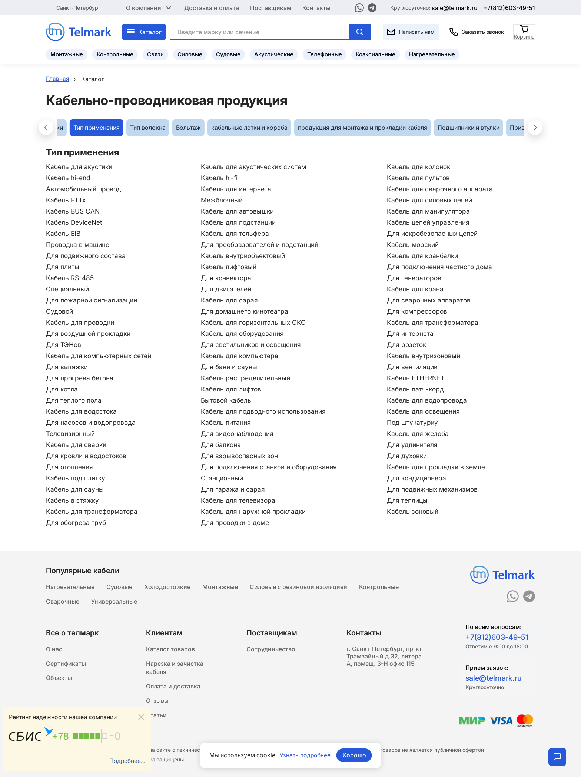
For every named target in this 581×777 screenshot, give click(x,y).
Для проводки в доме (235, 522)
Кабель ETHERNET (417, 378)
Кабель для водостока (82, 411)
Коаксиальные (375, 53)
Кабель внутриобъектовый (243, 255)
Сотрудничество (270, 648)
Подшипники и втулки (468, 128)
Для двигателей (226, 289)
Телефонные (324, 53)
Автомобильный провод (85, 189)
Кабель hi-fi (218, 178)
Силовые (189, 53)
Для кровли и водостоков (88, 456)
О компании (149, 7)
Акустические (273, 53)
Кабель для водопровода (428, 400)
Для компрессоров (419, 311)
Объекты (59, 678)
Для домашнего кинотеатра (245, 311)
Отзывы (157, 702)
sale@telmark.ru (455, 7)
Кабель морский (415, 244)
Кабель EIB (64, 233)
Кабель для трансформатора (434, 322)
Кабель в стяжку (73, 500)
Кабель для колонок (420, 167)
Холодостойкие (167, 585)
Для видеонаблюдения (237, 433)
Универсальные (114, 600)
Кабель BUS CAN (73, 211)
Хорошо (354, 755)
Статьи (156, 717)
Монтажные (66, 53)
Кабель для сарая (229, 300)
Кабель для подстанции (238, 222)
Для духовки (408, 456)
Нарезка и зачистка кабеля (174, 668)
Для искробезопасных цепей (435, 233)
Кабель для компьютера (239, 356)
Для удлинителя (413, 445)
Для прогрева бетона (80, 378)
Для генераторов (415, 278)
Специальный (68, 289)
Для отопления (70, 467)
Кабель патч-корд (417, 389)
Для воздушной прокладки (90, 333)
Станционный (222, 478)
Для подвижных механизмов (435, 489)
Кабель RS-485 (70, 278)
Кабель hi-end (68, 178)
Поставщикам (270, 7)
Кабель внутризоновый (425, 356)
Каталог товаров (170, 648)
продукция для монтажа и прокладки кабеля (362, 128)
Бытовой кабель (226, 400)
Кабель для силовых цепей (431, 200)
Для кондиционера (418, 478)
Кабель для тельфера (234, 233)
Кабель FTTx (66, 200)
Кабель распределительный (245, 378)
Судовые (228, 53)
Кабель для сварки (76, 445)
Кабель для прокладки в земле (438, 467)
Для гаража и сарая (232, 489)
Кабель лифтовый (228, 267)
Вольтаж (188, 128)
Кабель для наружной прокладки (254, 511)
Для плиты (63, 267)
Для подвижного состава (87, 255)
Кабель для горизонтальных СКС (253, 322)
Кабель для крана (416, 289)
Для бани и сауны (229, 367)
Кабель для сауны (75, 489)
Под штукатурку (414, 422)
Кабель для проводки (81, 322)
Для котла (62, 389)
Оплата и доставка (173, 687)
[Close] (141, 716)
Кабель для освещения (425, 411)
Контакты (316, 7)
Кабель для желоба (419, 433)
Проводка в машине (79, 244)
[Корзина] (524, 31)
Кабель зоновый (414, 511)
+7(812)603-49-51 (509, 7)
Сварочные (62, 600)
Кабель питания (225, 422)
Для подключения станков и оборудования (270, 467)
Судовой (60, 311)
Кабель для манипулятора (430, 211)
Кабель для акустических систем (254, 167)
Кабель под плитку (76, 478)
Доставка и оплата (211, 7)
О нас (54, 648)
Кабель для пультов (419, 178)
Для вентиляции (414, 367)
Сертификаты (66, 663)
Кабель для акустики (80, 167)
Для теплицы (408, 500)
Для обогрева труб (77, 522)
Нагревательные (432, 53)
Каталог (144, 31)
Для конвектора (226, 278)
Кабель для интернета (235, 189)
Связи (155, 53)
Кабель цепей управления (430, 222)
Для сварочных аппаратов (430, 300)
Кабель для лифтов (231, 389)
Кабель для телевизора (238, 500)
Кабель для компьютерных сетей (99, 356)
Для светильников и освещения (251, 344)
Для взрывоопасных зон (239, 456)
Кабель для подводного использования (264, 411)
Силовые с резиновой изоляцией (298, 585)
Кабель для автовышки (237, 211)
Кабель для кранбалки (424, 255)
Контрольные (115, 53)
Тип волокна (148, 128)
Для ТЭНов (64, 344)
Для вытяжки (67, 367)
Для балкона (221, 445)
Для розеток (408, 344)
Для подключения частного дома (442, 267)
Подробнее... (126, 761)
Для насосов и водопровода (92, 422)
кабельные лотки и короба (249, 128)
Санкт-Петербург (78, 7)
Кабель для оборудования (242, 333)
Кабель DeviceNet (74, 222)
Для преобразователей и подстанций (260, 244)
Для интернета (411, 333)
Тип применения (96, 128)
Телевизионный (71, 433)
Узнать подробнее (305, 755)
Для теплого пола (74, 400)
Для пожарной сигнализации (93, 300)
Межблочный (221, 200)
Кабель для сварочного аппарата (441, 189)
